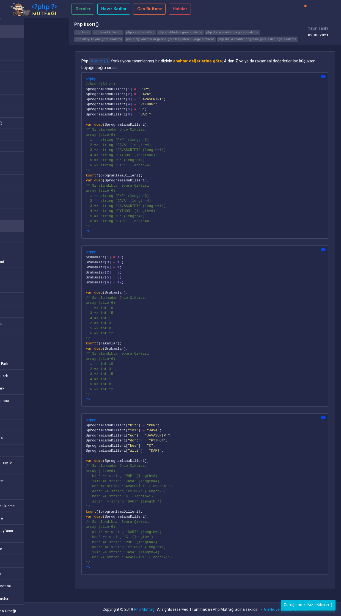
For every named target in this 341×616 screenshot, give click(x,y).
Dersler (83, 8)
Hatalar (180, 8)
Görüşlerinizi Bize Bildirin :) (308, 605)
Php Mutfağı (144, 609)
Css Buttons (150, 8)
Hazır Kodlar (114, 8)
